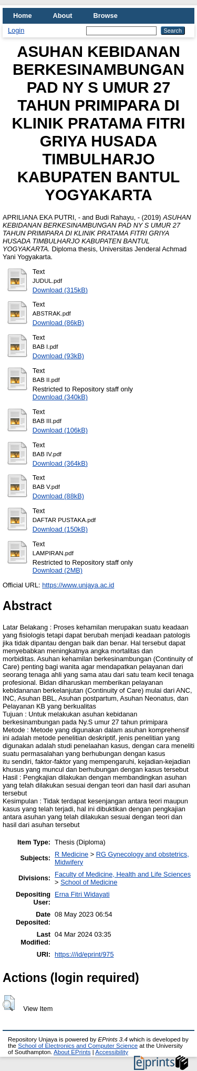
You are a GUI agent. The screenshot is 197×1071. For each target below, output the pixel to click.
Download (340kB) (60, 397)
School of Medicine (88, 882)
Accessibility (111, 1052)
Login (16, 30)
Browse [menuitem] (106, 15)
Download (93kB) (58, 356)
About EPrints (72, 1052)
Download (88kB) (58, 496)
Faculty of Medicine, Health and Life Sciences (123, 874)
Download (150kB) (60, 529)
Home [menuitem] (22, 15)
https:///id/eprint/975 (84, 954)
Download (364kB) (60, 463)
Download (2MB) (57, 570)
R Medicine (71, 854)
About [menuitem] (62, 15)
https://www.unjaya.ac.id (78, 585)
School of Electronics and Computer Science (78, 1046)
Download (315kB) (60, 290)
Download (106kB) (60, 430)
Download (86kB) (58, 323)
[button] (9, 1003)
